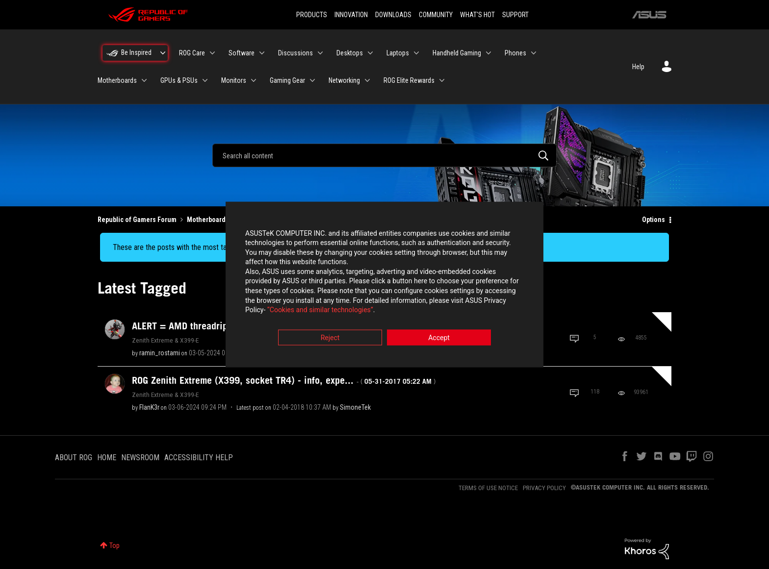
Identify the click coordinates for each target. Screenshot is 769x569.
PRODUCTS (311, 15)
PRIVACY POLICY (544, 488)
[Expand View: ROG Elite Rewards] (442, 80)
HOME (106, 457)
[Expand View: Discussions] (320, 53)
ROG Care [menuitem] (192, 53)
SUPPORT (515, 15)
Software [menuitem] (242, 53)
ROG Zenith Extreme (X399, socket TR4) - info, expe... (284, 380)
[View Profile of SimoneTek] (355, 407)
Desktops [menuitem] (349, 53)
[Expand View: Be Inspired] (163, 53)
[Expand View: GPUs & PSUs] (205, 80)
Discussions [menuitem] (295, 53)
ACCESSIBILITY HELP (198, 457)
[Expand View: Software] (262, 53)
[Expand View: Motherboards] (144, 80)
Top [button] (114, 545)
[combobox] (384, 155)
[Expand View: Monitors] (253, 80)
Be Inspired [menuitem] (136, 52)
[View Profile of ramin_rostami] (159, 353)
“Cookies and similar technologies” (320, 311)
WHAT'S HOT (477, 15)
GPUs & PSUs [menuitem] (179, 80)
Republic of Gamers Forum (137, 219)
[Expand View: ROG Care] (212, 53)
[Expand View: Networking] (367, 80)
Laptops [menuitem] (397, 53)
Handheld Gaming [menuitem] (457, 53)
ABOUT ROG (73, 457)
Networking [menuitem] (344, 80)
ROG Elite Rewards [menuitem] (409, 80)
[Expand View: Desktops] (370, 53)
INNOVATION (351, 15)
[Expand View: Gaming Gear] (312, 80)
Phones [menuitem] (515, 53)
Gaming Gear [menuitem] (287, 80)
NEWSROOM (140, 457)
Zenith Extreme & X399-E (165, 340)
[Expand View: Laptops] (416, 53)
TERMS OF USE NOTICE (488, 488)
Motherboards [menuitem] (117, 80)
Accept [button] (439, 339)
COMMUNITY (436, 15)
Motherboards (208, 219)
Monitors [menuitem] (233, 80)
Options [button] (653, 219)
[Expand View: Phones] (533, 53)
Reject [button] (330, 339)
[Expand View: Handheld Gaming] (488, 53)
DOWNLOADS (393, 15)
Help (638, 67)
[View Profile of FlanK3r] (149, 407)
